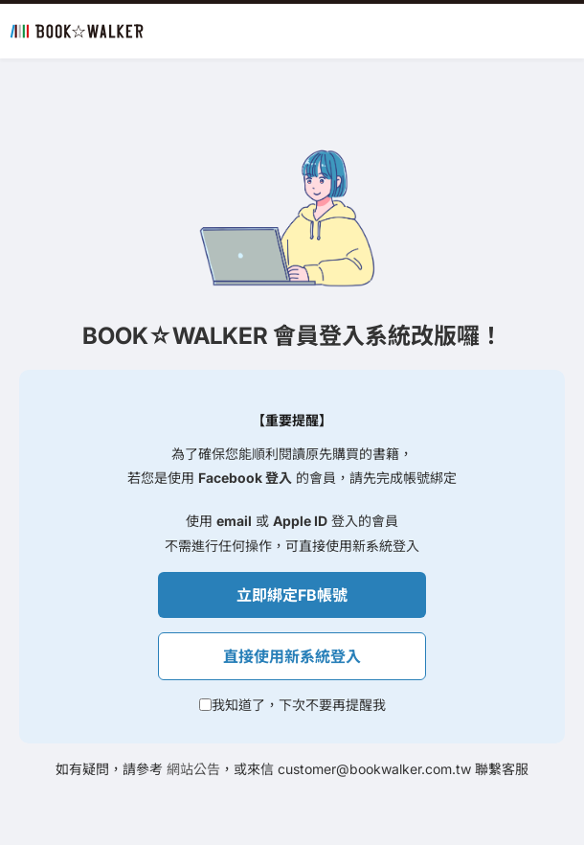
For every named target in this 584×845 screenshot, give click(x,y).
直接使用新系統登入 (292, 656)
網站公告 (193, 769)
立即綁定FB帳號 (292, 595)
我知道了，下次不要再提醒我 (299, 705)
